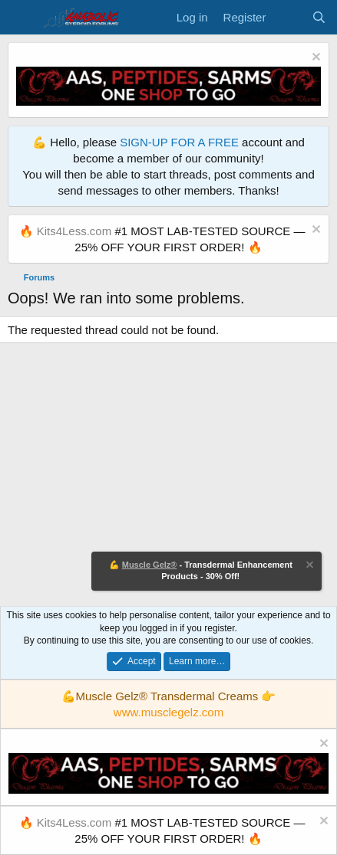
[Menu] (21, 17)
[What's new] (288, 17)
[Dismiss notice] (314, 59)
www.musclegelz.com (168, 712)
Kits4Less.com (74, 231)
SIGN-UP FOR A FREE (179, 142)
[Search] (319, 17)
